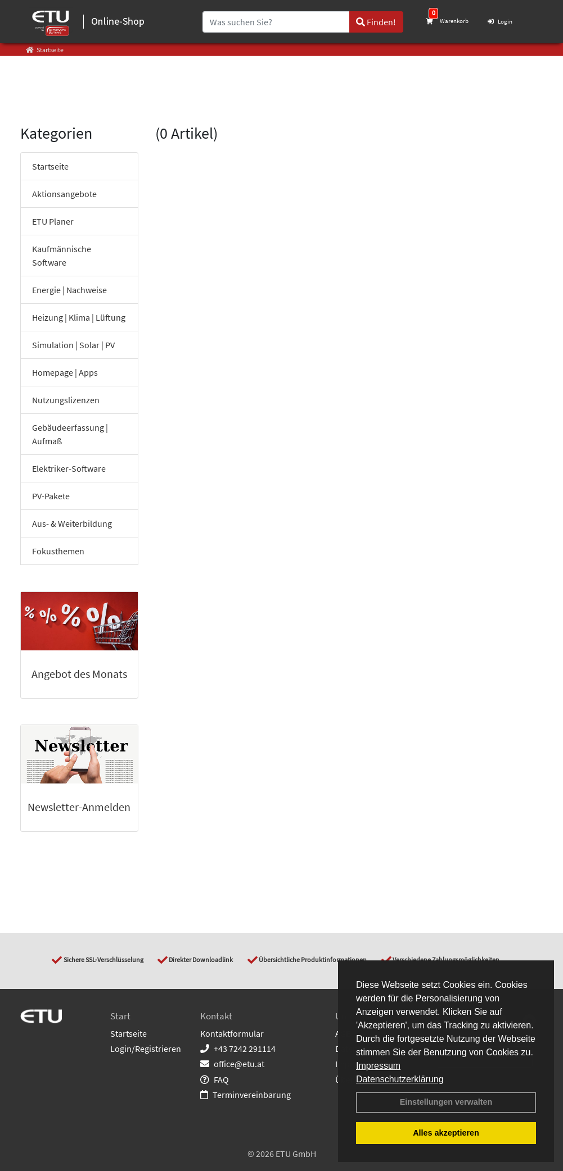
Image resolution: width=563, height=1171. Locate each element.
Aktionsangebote (64, 193)
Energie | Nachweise (69, 289)
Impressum (378, 1065)
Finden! (376, 22)
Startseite (50, 166)
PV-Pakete (51, 496)
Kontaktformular (232, 1033)
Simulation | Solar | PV (73, 344)
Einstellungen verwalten (446, 1101)
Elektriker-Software (69, 468)
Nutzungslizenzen (66, 399)
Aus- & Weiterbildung (72, 523)
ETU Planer (53, 221)
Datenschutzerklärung (400, 1079)
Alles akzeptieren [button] (446, 1132)
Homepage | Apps (65, 372)
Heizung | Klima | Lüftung (78, 317)
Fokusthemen (58, 551)
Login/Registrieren (145, 1048)
